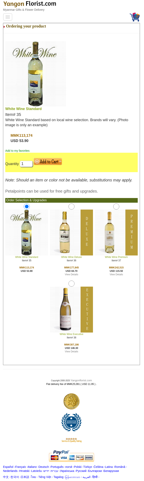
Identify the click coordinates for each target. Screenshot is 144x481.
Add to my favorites (17, 150)
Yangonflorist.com (81, 380)
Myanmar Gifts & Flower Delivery (24, 9)
